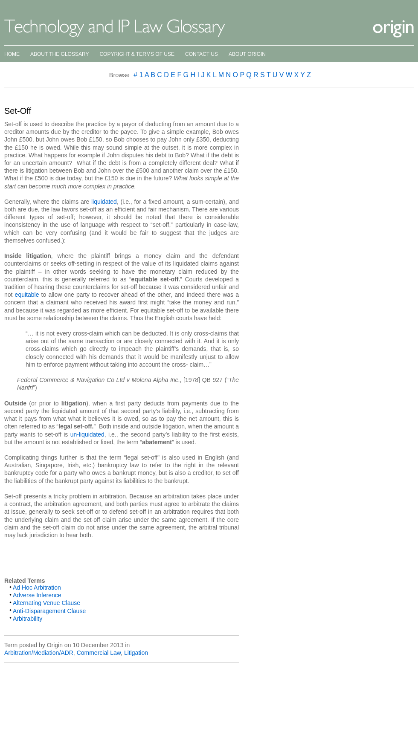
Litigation (136, 652)
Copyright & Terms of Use (136, 54)
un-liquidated (87, 434)
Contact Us (201, 54)
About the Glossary (59, 54)
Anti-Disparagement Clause (49, 611)
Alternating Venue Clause (46, 602)
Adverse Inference (37, 595)
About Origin (247, 54)
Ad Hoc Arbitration (37, 587)
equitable (27, 294)
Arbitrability (27, 618)
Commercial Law (99, 652)
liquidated (104, 201)
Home (12, 54)
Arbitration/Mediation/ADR (38, 652)
